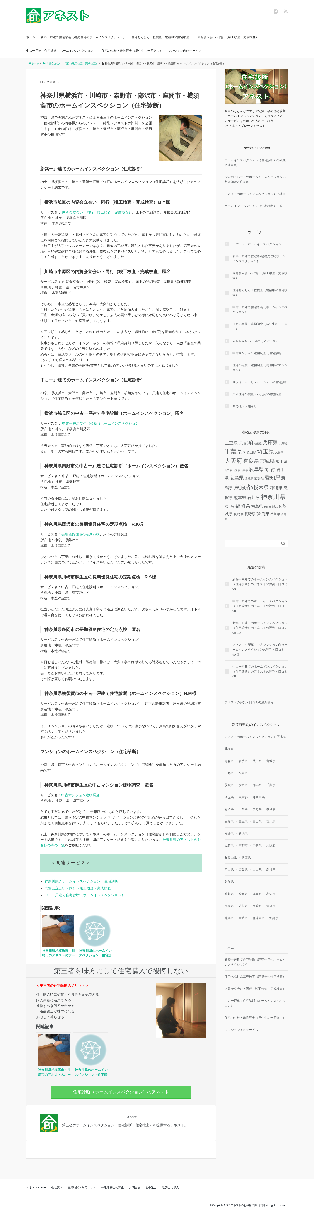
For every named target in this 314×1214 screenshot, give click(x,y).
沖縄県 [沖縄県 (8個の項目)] (276, 487)
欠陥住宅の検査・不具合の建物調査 (256, 394)
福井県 (229, 833)
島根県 (270, 869)
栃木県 (243, 785)
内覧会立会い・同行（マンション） (256, 341)
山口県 (257, 869)
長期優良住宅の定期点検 (80, 534)
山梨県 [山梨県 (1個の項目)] (244, 470)
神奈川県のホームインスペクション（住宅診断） (83, 881)
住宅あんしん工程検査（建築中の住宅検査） (161, 37)
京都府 (243, 845)
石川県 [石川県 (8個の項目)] (253, 497)
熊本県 (229, 918)
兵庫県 (246, 857)
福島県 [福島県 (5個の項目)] (257, 506)
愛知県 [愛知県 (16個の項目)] (272, 477)
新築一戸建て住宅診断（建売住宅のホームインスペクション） (83, 37)
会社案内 (57, 1187)
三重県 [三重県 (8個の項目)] (231, 442)
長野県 (257, 809)
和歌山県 (231, 857)
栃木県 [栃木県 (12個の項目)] (261, 487)
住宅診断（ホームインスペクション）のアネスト (121, 1091)
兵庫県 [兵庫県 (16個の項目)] (270, 442)
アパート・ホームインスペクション (256, 244)
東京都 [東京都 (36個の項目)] (243, 487)
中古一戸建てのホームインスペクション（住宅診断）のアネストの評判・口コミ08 (259, 671)
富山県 (257, 821)
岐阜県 (270, 809)
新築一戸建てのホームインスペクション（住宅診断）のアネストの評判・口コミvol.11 (259, 584)
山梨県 (243, 809)
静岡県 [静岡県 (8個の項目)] (263, 513)
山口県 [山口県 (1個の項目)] (228, 470)
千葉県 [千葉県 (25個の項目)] (233, 451)
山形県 (229, 773)
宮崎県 (243, 918)
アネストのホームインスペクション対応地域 (255, 194)
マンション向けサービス (184, 50)
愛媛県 (243, 894)
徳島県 (257, 894)
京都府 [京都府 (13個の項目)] (246, 442)
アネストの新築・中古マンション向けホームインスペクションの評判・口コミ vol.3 (259, 649)
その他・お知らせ (244, 406)
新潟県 (243, 833)
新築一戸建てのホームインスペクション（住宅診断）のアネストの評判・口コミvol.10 (259, 627)
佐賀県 (243, 906)
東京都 (243, 797)
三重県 (243, 821)
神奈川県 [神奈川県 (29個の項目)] (273, 497)
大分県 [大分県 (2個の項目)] (279, 452)
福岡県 (229, 906)
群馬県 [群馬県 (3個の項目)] (277, 506)
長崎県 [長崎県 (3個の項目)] (239, 514)
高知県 (270, 894)
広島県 (243, 869)
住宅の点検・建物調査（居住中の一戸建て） (132, 50)
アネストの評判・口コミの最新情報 (249, 702)
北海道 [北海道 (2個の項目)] (283, 443)
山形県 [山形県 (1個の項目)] (236, 470)
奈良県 (257, 845)
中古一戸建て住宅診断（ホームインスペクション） (61, 50)
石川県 (270, 821)
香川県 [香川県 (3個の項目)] (275, 514)
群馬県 (257, 785)
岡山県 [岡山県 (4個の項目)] (270, 470)
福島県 (243, 773)
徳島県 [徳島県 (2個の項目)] (249, 478)
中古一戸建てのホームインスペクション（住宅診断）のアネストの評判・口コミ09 (259, 606)
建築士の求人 (170, 1187)
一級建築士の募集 (112, 1187)
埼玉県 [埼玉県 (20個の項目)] (265, 451)
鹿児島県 (259, 918)
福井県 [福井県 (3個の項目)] (229, 506)
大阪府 (270, 845)
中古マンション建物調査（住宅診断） (258, 353)
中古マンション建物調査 (80, 795)
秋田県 (257, 761)
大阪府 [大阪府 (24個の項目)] (233, 461)
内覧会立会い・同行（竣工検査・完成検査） (228, 37)
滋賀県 (229, 845)
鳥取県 (229, 881)
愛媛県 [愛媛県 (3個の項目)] (259, 478)
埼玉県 (229, 797)
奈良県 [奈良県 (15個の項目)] (251, 461)
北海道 (229, 749)
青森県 (229, 761)
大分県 (270, 906)
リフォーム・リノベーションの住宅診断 (259, 382)
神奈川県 (259, 797)
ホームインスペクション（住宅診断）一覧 (254, 206)
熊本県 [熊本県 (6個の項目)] (240, 497)
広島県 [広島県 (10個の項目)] (236, 477)
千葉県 (270, 785)
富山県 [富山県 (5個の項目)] (281, 461)
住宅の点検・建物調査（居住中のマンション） (259, 367)
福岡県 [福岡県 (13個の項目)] (242, 506)
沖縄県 (273, 918)
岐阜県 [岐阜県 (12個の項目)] (256, 469)
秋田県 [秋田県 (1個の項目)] (267, 507)
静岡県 (229, 809)
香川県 (229, 894)
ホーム (30, 37)
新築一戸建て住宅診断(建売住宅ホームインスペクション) (258, 258)
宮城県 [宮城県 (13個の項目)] (267, 461)
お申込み (151, 1187)
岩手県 (243, 761)
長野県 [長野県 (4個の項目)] (250, 514)
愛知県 (229, 821)
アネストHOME (36, 1187)
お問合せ (134, 1187)
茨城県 (229, 785)
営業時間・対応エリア (82, 1187)
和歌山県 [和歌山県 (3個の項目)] (249, 452)
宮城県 (270, 761)
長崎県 (257, 906)
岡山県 (229, 869)
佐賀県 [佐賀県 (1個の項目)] (258, 443)
